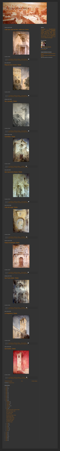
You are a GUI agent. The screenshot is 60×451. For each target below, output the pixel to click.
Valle (48, 37)
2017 (6, 395)
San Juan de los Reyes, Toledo (13, 172)
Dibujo (45, 31)
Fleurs (54, 32)
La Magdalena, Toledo (11, 313)
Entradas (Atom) (11, 382)
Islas (51, 33)
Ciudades (16, 96)
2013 (6, 400)
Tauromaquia (43, 37)
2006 (6, 440)
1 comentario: (23, 166)
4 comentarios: (23, 307)
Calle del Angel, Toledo (11, 207)
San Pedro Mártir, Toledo (12, 278)
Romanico (44, 35)
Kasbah (45, 34)
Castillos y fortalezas (45, 30)
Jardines (54, 33)
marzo (8, 427)
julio (7, 408)
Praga (42, 35)
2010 (6, 434)
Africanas (47, 29)
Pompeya (53, 34)
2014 (6, 399)
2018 (6, 393)
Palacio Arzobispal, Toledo (12, 242)
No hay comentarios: (24, 95)
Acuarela (9, 96)
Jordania (42, 34)
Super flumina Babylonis (50, 36)
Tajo (54, 36)
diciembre (8, 401)
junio (7, 423)
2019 (6, 392)
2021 (6, 389)
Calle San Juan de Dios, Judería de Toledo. (17, 29)
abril (7, 426)
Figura (51, 32)
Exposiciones (47, 32)
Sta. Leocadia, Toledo (11, 101)
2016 (6, 396)
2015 (6, 397)
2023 (6, 386)
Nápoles (50, 34)
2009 (6, 436)
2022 (6, 388)
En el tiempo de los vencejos (22, 96)
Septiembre (48, 35)
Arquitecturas (12, 96)
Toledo (27, 96)
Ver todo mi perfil (43, 49)
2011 (6, 433)
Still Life (44, 36)
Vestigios (50, 37)
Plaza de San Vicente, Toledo (13, 65)
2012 (6, 432)
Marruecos (47, 34)
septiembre (8, 405)
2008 (6, 437)
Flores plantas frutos (45, 33)
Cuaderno (42, 31)
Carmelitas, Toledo (10, 136)
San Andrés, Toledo (10, 348)
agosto (8, 407)
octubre (8, 404)
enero (7, 430)
